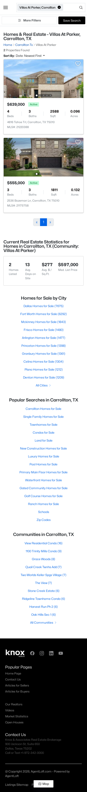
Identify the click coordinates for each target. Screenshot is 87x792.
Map (43, 784)
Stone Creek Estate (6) (43, 591)
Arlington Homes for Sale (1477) (43, 337)
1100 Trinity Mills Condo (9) (44, 551)
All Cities (43, 385)
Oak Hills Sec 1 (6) (43, 614)
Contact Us (13, 679)
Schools (43, 512)
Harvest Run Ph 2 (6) (43, 606)
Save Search (72, 20)
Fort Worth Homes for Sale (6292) (43, 314)
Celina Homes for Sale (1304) (43, 361)
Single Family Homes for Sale (43, 416)
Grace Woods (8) (43, 559)
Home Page (13, 673)
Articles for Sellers (17, 685)
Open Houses (14, 722)
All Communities (43, 622)
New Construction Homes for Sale (43, 448)
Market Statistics (16, 716)
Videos (9, 710)
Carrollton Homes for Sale (43, 408)
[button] (5, 7)
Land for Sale (44, 440)
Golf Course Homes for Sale (43, 496)
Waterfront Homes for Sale (43, 480)
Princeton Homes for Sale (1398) (43, 345)
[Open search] (74, 7)
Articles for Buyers (17, 691)
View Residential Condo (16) (43, 543)
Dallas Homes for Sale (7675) (43, 306)
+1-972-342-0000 (32, 752)
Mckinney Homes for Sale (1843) (43, 322)
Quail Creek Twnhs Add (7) (43, 567)
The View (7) (43, 583)
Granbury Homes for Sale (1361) (43, 353)
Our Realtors (13, 704)
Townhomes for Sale (43, 424)
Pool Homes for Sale (43, 464)
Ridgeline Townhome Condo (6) (43, 598)
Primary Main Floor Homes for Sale (43, 472)
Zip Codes (44, 520)
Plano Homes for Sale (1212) (44, 369)
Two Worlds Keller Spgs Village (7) (43, 575)
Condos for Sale (43, 432)
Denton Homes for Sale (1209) (43, 377)
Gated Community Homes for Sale (44, 488)
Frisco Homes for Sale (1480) (44, 330)
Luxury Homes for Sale (43, 456)
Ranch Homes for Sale (43, 504)
